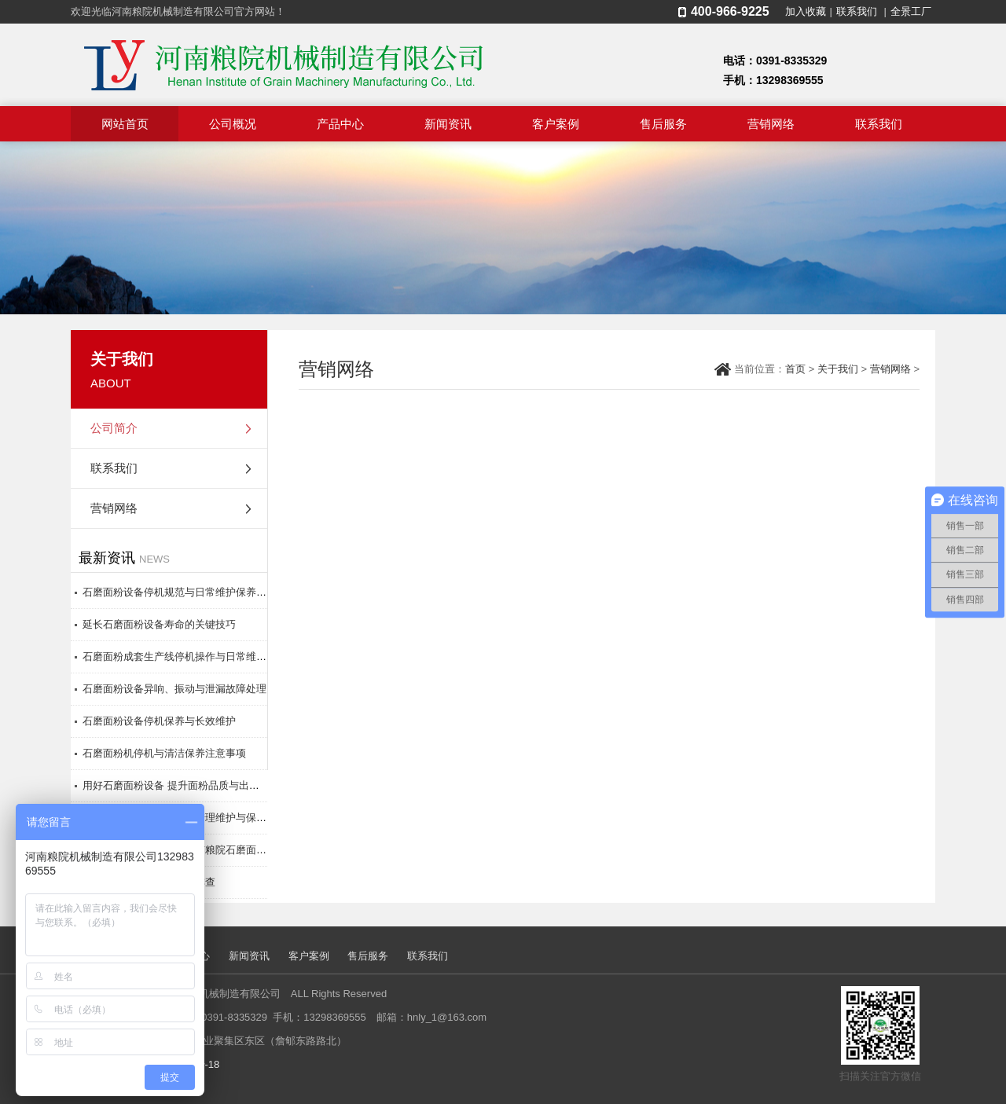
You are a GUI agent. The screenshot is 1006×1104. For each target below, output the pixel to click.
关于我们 (837, 369)
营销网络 (771, 123)
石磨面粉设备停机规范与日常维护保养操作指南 (190, 592)
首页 (795, 369)
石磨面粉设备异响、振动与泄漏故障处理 (174, 689)
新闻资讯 (448, 123)
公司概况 (232, 123)
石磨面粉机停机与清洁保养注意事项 (164, 753)
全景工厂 (910, 11)
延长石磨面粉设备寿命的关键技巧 (159, 624)
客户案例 (555, 123)
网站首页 (125, 123)
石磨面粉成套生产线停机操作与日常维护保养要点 (195, 656)
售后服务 (663, 123)
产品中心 (340, 123)
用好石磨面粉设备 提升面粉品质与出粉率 (176, 785)
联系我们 (856, 11)
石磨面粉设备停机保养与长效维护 (159, 721)
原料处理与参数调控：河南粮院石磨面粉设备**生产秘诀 (209, 850)
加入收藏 (805, 11)
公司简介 (114, 428)
